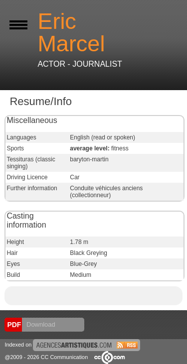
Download (39, 324)
